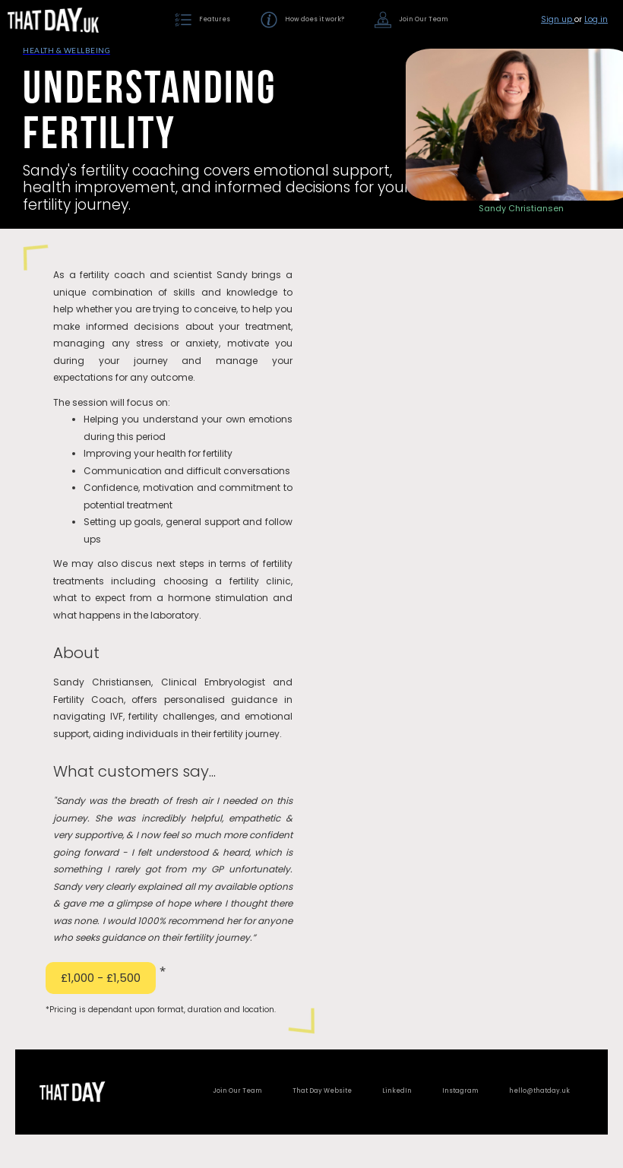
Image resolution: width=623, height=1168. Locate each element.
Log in (596, 19)
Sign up (557, 19)
